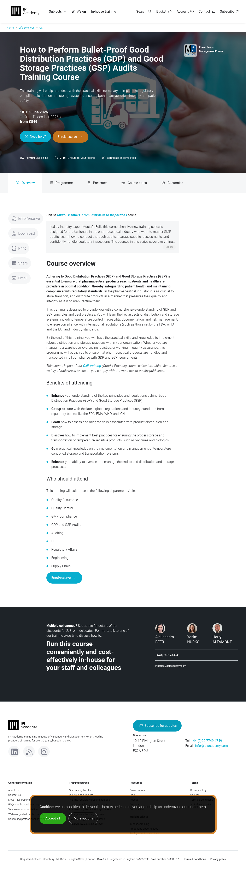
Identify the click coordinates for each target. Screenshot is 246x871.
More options (83, 818)
